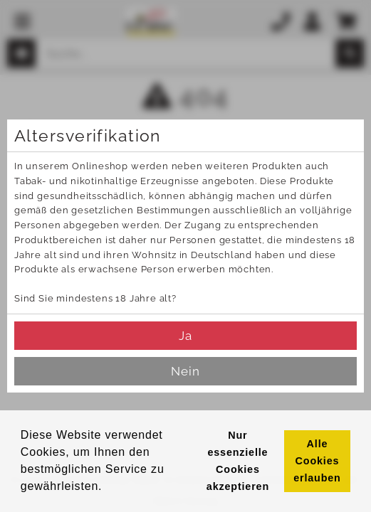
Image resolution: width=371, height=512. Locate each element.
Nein (185, 371)
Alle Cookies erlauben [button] (316, 461)
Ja (185, 336)
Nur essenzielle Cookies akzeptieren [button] (238, 461)
